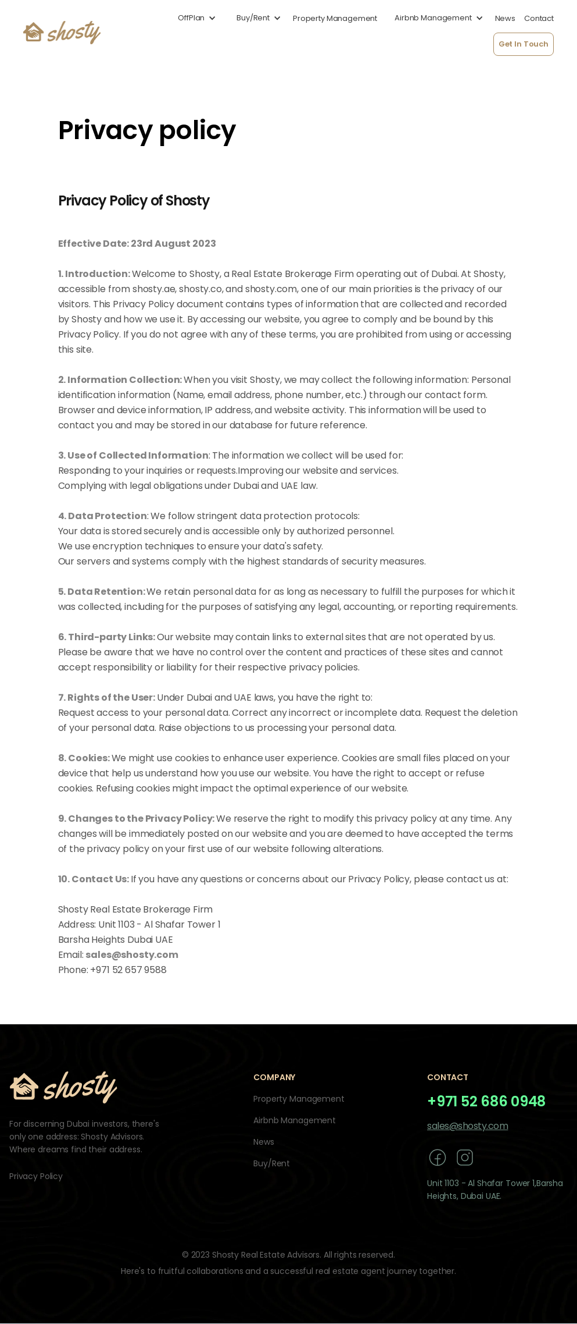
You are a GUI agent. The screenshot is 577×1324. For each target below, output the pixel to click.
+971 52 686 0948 (486, 1101)
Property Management (298, 1099)
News (263, 1142)
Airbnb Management (294, 1120)
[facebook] (437, 1157)
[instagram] (464, 1157)
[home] (62, 32)
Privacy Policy (36, 1176)
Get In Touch (524, 43)
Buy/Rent (271, 1163)
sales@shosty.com (467, 1126)
